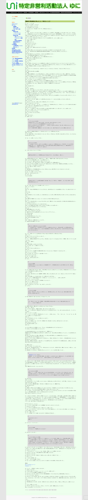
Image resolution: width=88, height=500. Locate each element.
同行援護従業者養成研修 (55, 12)
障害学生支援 (15, 31)
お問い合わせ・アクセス (44, 12)
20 (55, 489)
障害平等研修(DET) (16, 41)
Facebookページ (28, 465)
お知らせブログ (14, 12)
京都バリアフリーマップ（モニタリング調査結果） (19, 38)
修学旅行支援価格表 (18, 40)
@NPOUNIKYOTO (15, 104)
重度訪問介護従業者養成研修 (66, 12)
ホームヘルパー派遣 (16, 34)
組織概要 (14, 26)
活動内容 (25, 12)
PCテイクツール (17, 32)
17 (50, 489)
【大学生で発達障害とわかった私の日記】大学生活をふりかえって (17, 65)
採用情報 (36, 12)
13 (44, 489)
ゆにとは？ (20, 12)
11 (41, 489)
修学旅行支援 (15, 35)
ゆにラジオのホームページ (30, 464)
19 (54, 489)
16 (49, 489)
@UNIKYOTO (16, 103)
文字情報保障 (31, 12)
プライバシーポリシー (77, 12)
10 (39, 489)
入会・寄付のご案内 (16, 29)
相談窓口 (14, 43)
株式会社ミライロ (32, 354)
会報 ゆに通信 (15, 27)
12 (42, 489)
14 (45, 489)
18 (52, 489)
